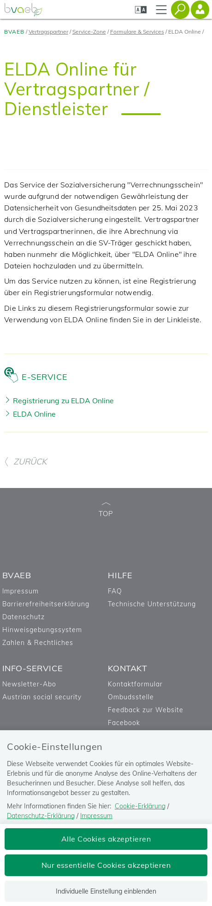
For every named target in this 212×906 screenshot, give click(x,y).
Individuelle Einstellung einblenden (106, 891)
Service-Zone (89, 31)
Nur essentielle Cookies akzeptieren (106, 865)
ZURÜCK (25, 461)
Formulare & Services (137, 31)
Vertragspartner (48, 31)
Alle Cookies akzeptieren (106, 838)
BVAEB (14, 31)
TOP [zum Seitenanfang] (106, 510)
